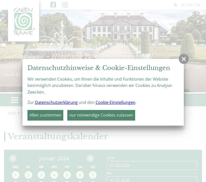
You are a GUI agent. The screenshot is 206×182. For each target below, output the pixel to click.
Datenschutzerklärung (56, 102)
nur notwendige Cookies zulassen (101, 115)
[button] (184, 59)
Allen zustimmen (45, 115)
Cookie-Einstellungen (115, 102)
